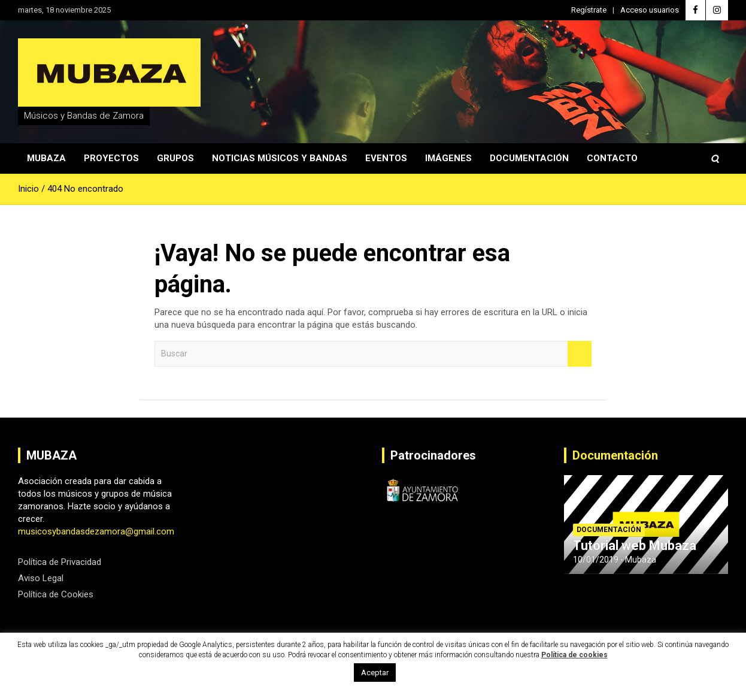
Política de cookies (574, 655)
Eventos (386, 158)
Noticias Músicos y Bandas (279, 158)
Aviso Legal (40, 578)
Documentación (529, 158)
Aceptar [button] (375, 672)
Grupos (175, 158)
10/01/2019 (595, 559)
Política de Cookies (55, 594)
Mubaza (46, 158)
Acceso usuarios (649, 9)
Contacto (612, 158)
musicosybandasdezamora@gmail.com (96, 531)
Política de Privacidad (59, 562)
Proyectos (111, 158)
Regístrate (588, 9)
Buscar (580, 354)
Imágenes (448, 158)
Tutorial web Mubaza (634, 545)
